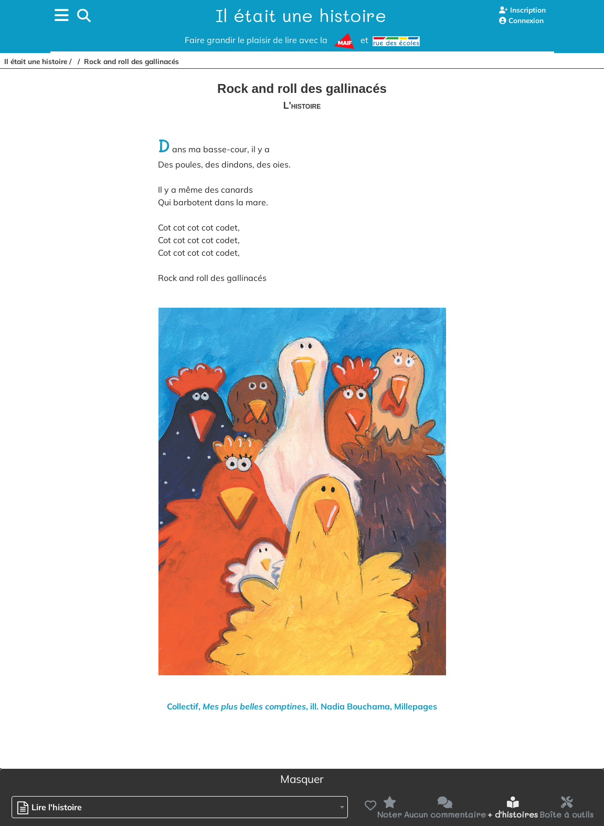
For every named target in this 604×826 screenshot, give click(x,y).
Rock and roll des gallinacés (131, 61)
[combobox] (180, 807)
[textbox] (52, 807)
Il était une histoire (301, 15)
